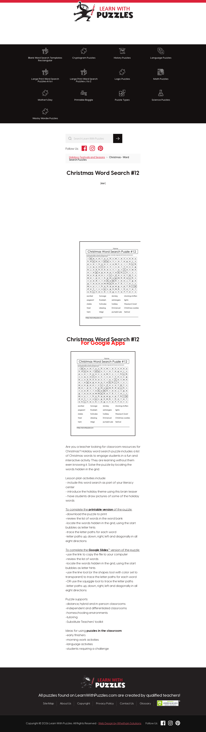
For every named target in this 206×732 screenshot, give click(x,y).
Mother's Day (45, 95)
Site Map (48, 703)
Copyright (83, 703)
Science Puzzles (161, 95)
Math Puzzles (160, 74)
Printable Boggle (83, 95)
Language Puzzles (160, 53)
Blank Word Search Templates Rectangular (45, 55)
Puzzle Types (122, 95)
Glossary (145, 703)
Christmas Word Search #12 (103, 173)
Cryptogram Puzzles (83, 53)
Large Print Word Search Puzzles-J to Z (84, 76)
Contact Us (127, 703)
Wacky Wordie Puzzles (45, 114)
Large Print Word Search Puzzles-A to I (45, 76)
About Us (65, 703)
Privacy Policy (105, 703)
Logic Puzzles (122, 74)
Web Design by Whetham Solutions (119, 723)
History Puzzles (122, 53)
